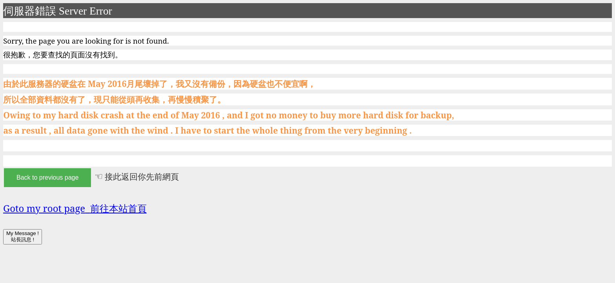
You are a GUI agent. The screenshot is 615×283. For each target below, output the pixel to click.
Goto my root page (75, 208)
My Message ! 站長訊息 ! (22, 236)
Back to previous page (47, 177)
